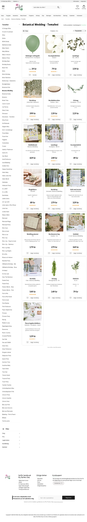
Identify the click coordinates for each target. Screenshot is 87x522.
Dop (43, 15)
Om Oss (39, 480)
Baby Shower (23, 15)
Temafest (8, 15)
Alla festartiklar (57, 15)
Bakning (65, 15)
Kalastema (15, 15)
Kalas (2, 15)
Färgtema (31, 15)
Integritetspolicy (41, 485)
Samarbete (40, 484)
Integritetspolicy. (58, 502)
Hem (2, 19)
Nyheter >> (16, 1)
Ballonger (48, 15)
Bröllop (38, 15)
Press (38, 482)
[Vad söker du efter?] (47, 7)
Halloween (79, 15)
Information (76, 1)
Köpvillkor (40, 478)
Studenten (72, 15)
